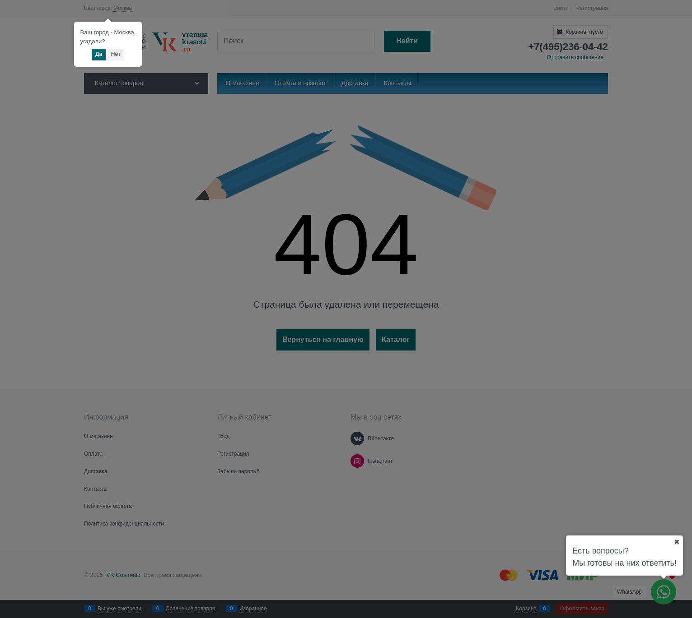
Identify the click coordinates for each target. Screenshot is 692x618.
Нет (116, 54)
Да (98, 54)
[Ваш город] (676, 541)
